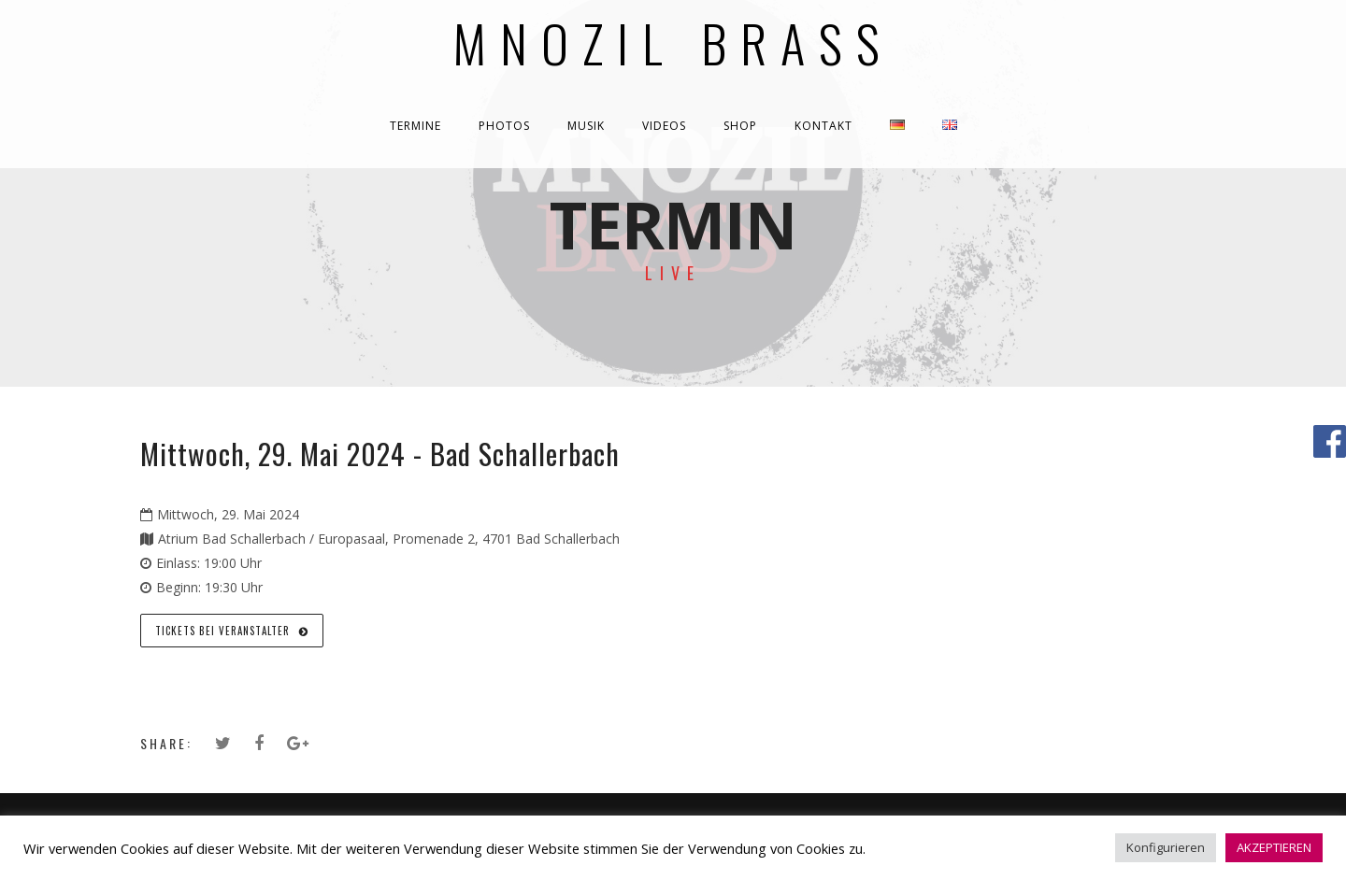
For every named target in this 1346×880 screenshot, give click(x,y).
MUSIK (586, 126)
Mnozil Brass (673, 42)
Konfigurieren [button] (1165, 847)
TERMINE (415, 126)
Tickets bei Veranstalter (231, 630)
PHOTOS (504, 126)
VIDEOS (664, 126)
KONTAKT (823, 126)
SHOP (740, 126)
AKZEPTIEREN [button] (1274, 847)
